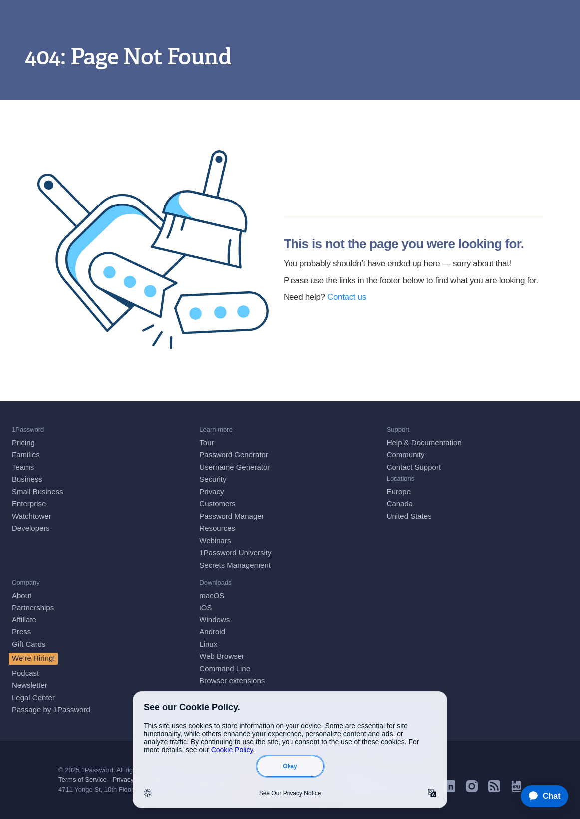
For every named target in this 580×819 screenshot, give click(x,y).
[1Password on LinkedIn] (449, 789)
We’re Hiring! (33, 658)
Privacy (211, 491)
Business (27, 479)
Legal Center (33, 697)
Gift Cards (29, 644)
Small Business (37, 491)
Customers (217, 503)
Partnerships (33, 607)
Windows (214, 619)
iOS (205, 607)
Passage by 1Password (51, 709)
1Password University (235, 552)
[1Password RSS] (494, 789)
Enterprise (29, 503)
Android (212, 631)
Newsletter (29, 685)
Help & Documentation (424, 442)
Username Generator (234, 467)
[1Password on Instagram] (472, 789)
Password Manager (231, 516)
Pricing (23, 442)
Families (26, 454)
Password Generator (233, 454)
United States (409, 516)
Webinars (215, 540)
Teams (23, 467)
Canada (400, 503)
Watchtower (31, 516)
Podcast (25, 673)
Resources (217, 528)
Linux (208, 644)
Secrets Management (235, 565)
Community (406, 454)
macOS (211, 595)
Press (21, 631)
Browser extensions (232, 680)
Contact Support (414, 467)
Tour (206, 442)
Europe (399, 491)
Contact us (346, 297)
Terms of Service (82, 779)
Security (212, 479)
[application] (539, 796)
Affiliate (24, 619)
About (21, 595)
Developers (31, 528)
